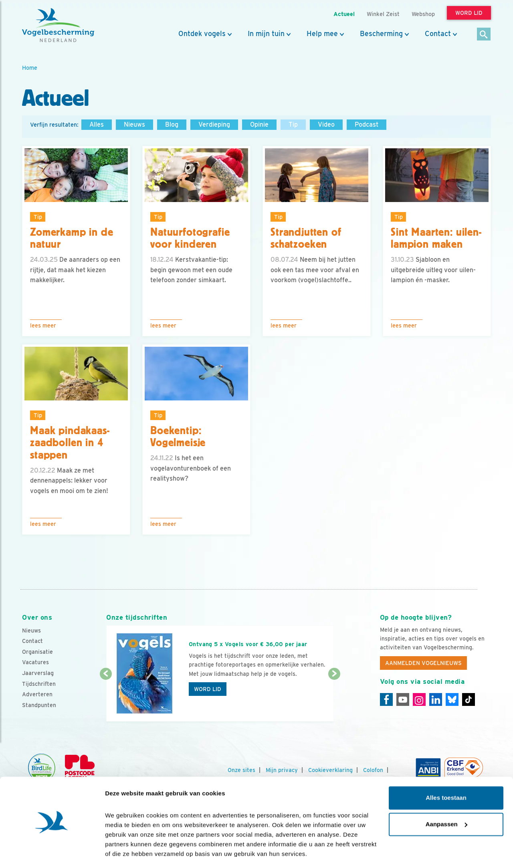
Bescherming (381, 34)
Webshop (423, 13)
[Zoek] (484, 35)
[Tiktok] (468, 699)
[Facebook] (386, 699)
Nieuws (134, 124)
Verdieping (214, 124)
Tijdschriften (39, 684)
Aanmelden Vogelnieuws (423, 663)
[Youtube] (402, 699)
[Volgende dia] (334, 698)
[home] (58, 25)
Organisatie (37, 652)
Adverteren (37, 694)
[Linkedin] (435, 699)
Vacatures (35, 662)
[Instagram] (419, 699)
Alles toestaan (446, 763)
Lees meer (43, 325)
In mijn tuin (266, 34)
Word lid (207, 689)
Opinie (259, 124)
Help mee (322, 34)
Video (326, 124)
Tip (293, 124)
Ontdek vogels (202, 34)
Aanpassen (446, 789)
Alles (96, 124)
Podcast (366, 124)
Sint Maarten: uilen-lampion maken (436, 238)
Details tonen (124, 841)
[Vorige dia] (106, 698)
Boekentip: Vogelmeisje (178, 436)
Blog (171, 124)
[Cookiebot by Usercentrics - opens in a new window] (52, 841)
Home (29, 67)
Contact (438, 34)
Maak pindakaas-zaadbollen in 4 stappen (70, 442)
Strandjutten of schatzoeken (306, 238)
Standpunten (39, 705)
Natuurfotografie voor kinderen (190, 238)
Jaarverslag (38, 673)
